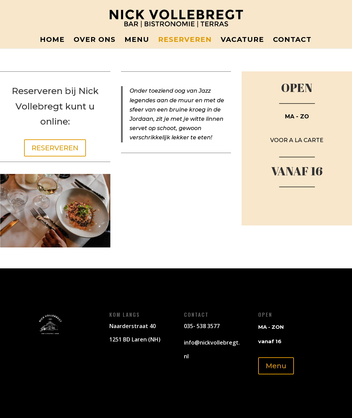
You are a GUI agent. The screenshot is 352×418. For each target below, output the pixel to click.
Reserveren (185, 40)
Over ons (95, 40)
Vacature (242, 40)
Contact (292, 40)
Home (52, 40)
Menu (136, 40)
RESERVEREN (55, 148)
